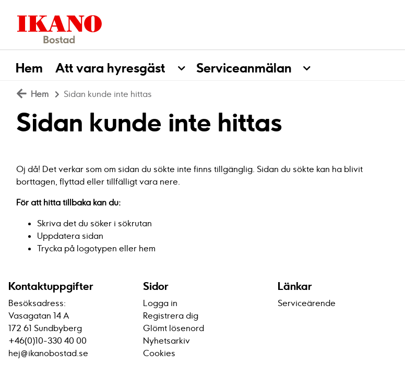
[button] (187, 65)
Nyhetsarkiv (166, 340)
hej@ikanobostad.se (48, 353)
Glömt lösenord (173, 328)
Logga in (160, 303)
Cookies (159, 353)
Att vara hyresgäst (110, 68)
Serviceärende (307, 303)
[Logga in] (373, 28)
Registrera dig (170, 315)
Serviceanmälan (244, 68)
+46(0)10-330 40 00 (47, 340)
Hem (29, 68)
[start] (56, 28)
